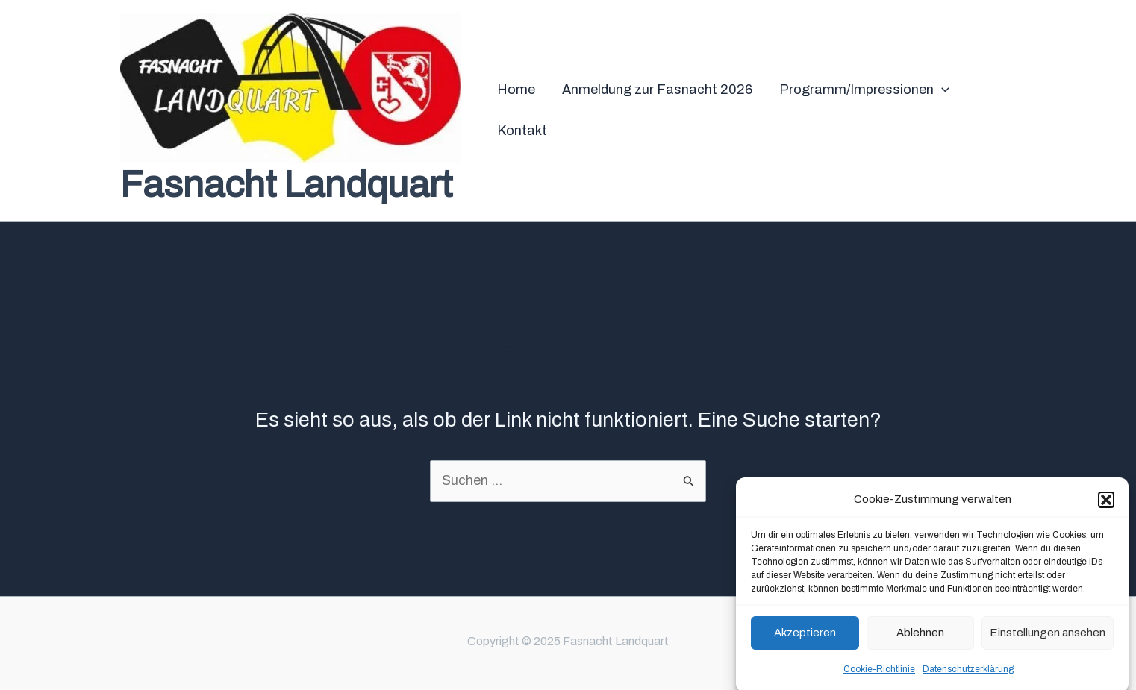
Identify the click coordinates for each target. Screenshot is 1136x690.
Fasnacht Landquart (286, 184)
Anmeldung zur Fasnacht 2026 (657, 89)
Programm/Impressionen (864, 89)
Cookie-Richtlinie (879, 674)
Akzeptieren (805, 638)
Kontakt (522, 130)
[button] (1106, 505)
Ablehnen (920, 638)
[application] (941, 89)
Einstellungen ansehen (1047, 638)
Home (516, 89)
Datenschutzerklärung (968, 674)
